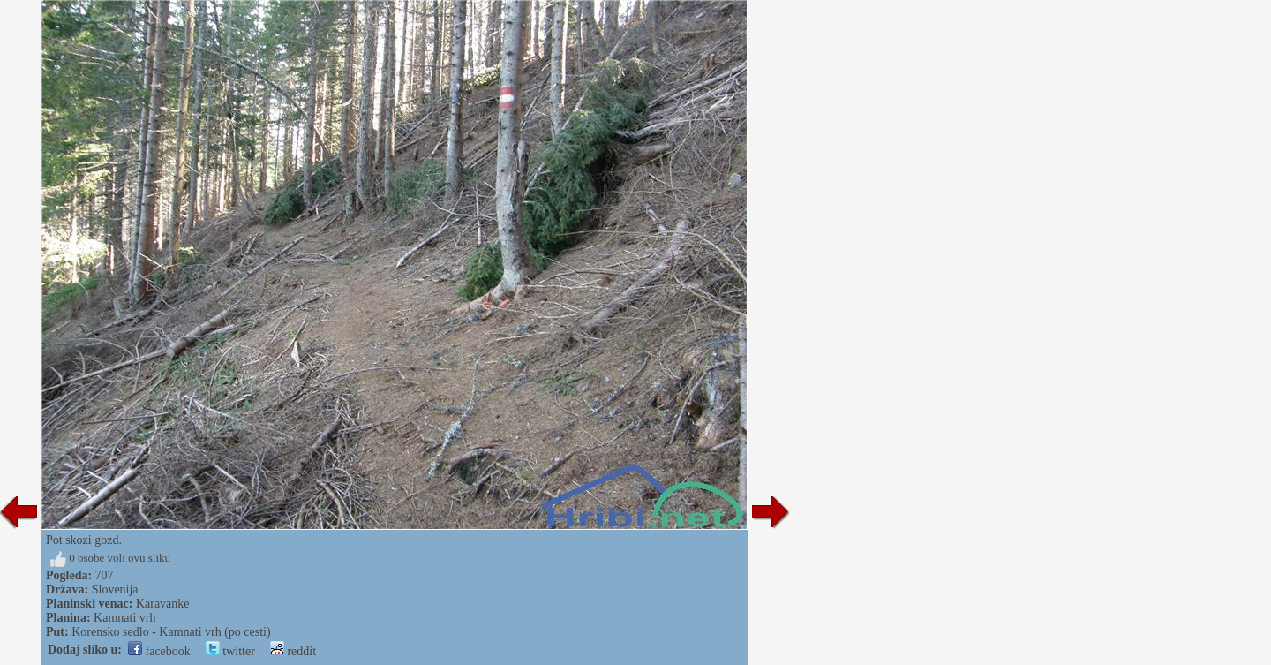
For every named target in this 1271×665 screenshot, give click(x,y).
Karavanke (163, 603)
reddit (293, 651)
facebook (159, 651)
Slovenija (115, 589)
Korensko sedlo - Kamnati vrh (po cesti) (171, 632)
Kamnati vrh (124, 617)
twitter (230, 651)
